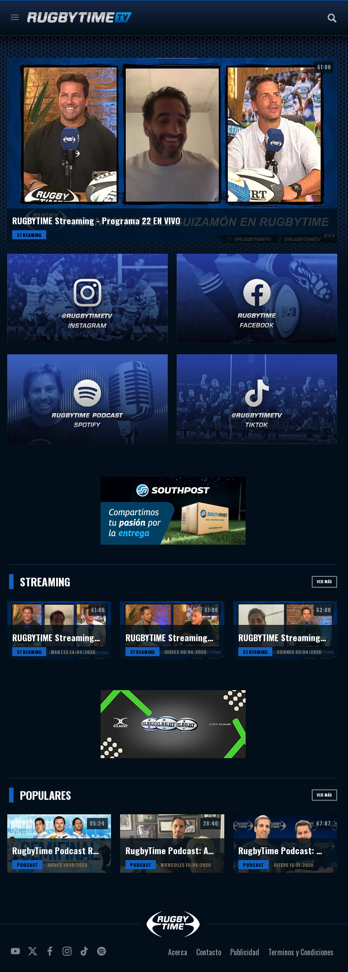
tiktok (86, 955)
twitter (34, 955)
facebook (51, 955)
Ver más (324, 581)
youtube (17, 955)
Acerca (177, 952)
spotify (103, 955)
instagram (68, 955)
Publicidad (244, 952)
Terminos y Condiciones (301, 952)
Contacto (208, 952)
